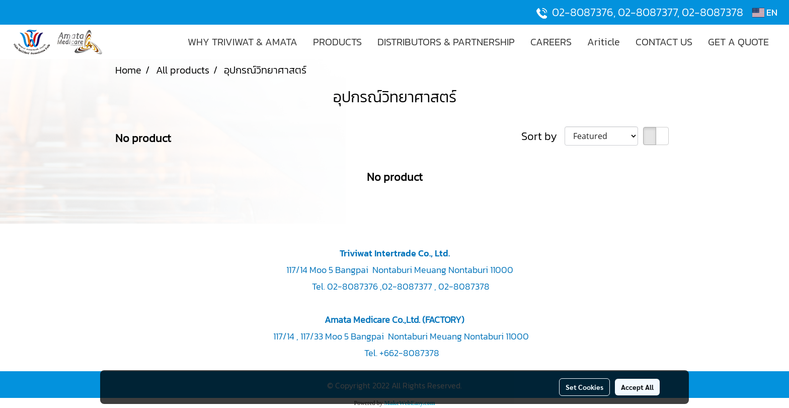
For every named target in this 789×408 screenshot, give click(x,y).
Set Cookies (584, 386)
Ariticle (603, 41)
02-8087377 (647, 12)
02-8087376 (582, 12)
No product (143, 138)
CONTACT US (664, 41)
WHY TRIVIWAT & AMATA (242, 41)
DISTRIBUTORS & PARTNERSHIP (446, 41)
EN (764, 12)
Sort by (543, 136)
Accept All (637, 386)
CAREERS (551, 41)
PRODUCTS (337, 41)
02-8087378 (712, 12)
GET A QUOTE (738, 41)
